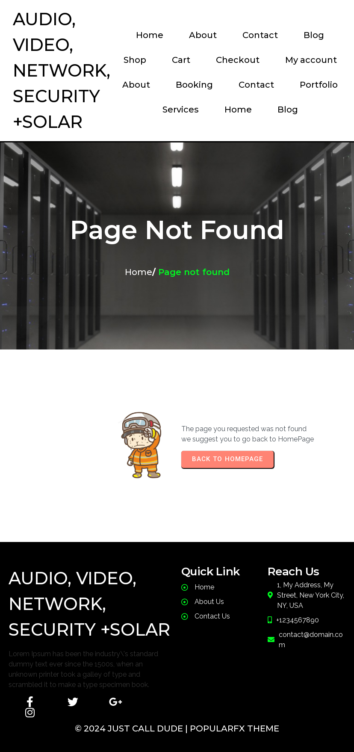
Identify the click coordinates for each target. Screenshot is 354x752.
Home (138, 272)
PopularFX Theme (234, 728)
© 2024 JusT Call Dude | (132, 728)
